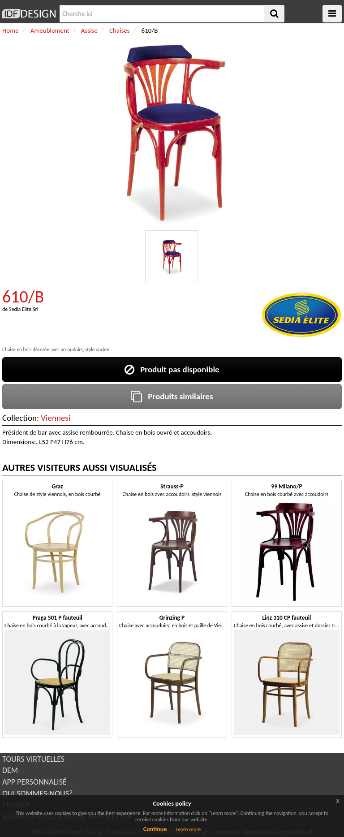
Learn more (188, 829)
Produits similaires (172, 396)
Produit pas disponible (172, 369)
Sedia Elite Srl (23, 309)
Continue (155, 829)
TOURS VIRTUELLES (33, 759)
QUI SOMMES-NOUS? (37, 793)
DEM (10, 770)
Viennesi (55, 418)
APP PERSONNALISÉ (34, 782)
